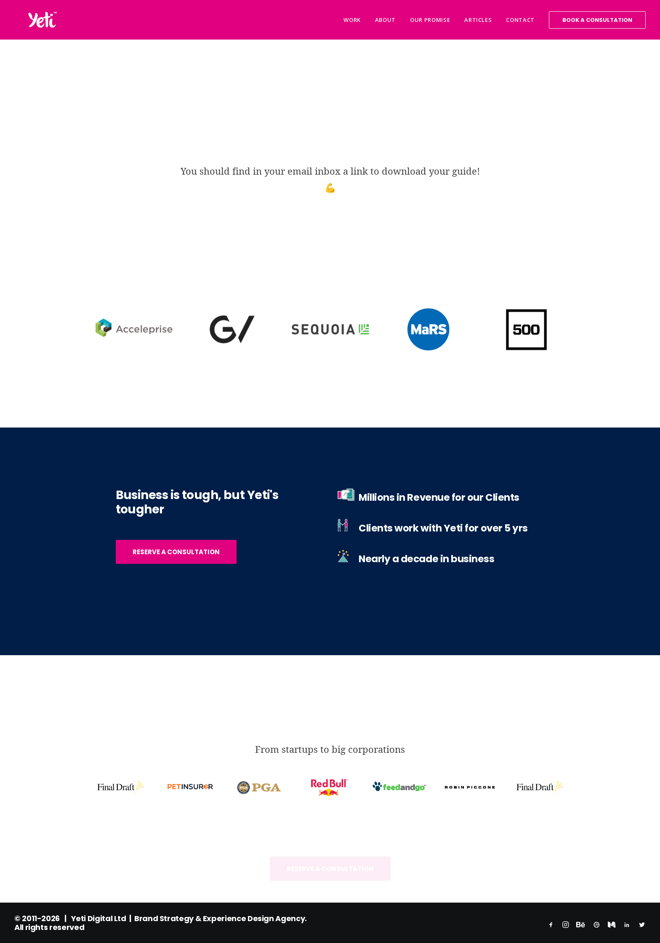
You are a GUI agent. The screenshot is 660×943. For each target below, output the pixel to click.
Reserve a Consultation (176, 551)
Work (352, 20)
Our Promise (430, 20)
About (385, 20)
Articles (478, 20)
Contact (520, 20)
